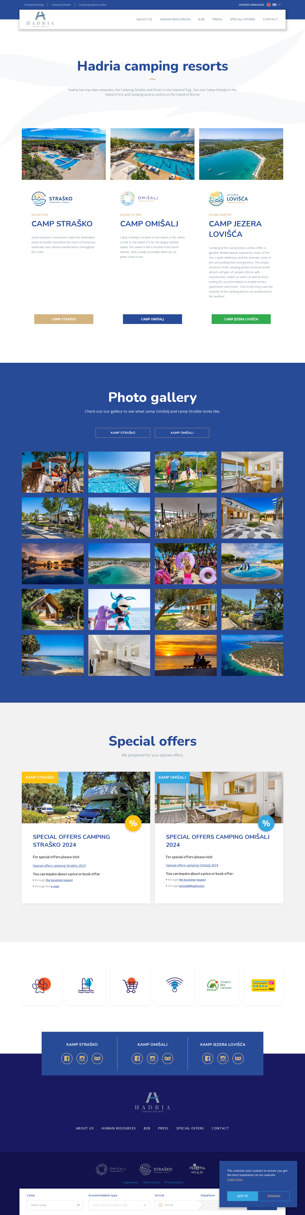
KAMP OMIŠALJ (182, 433)
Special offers (242, 23)
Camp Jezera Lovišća (241, 319)
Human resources (175, 23)
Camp (31, 1195)
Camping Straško (61, 5)
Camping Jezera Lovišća (92, 5)
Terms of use (151, 1182)
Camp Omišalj (152, 319)
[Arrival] (176, 1205)
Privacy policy (174, 1182)
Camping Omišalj (34, 5)
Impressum (131, 1182)
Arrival (159, 1195)
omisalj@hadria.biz (191, 886)
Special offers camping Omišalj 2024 (192, 865)
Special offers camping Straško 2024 (59, 865)
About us (144, 23)
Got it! (242, 1196)
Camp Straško (64, 319)
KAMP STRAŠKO (123, 433)
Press (217, 23)
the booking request (59, 880)
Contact (270, 23)
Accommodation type (102, 1195)
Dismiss (274, 1196)
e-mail (55, 886)
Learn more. (235, 1179)
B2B (201, 23)
